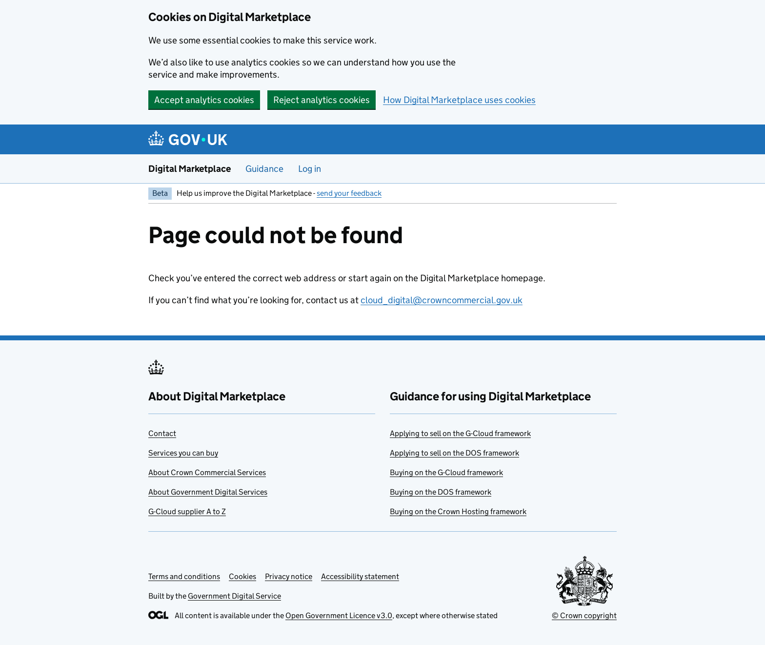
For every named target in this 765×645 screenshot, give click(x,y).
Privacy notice (288, 576)
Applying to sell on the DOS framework (454, 453)
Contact (162, 433)
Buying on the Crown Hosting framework (458, 511)
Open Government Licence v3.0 (338, 615)
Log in (309, 168)
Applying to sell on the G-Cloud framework (460, 433)
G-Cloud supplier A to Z (187, 511)
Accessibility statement (360, 576)
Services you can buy (183, 453)
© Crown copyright (584, 615)
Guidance (264, 168)
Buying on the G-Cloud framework (446, 472)
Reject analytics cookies (321, 99)
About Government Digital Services (207, 492)
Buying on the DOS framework (440, 492)
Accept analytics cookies (204, 99)
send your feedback (349, 193)
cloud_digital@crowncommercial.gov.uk (442, 300)
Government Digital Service (234, 596)
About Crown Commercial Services (207, 472)
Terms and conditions (184, 576)
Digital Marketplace (189, 168)
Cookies (242, 576)
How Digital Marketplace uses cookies (459, 99)
